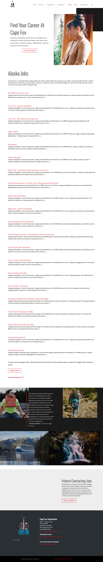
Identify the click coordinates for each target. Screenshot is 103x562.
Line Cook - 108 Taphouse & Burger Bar (23, 119)
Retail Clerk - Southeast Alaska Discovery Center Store (28, 170)
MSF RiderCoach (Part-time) (18, 93)
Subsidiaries (50, 4)
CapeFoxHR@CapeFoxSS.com (49, 544)
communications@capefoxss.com (50, 531)
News (75, 4)
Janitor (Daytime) (14, 157)
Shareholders (84, 4)
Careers (70, 4)
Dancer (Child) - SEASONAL (18, 286)
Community (60, 4)
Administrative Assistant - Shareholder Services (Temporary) (31, 234)
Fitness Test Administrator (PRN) (20, 312)
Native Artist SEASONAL (17, 196)
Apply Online (14, 370)
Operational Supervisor (17, 337)
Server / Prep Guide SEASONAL (19, 260)
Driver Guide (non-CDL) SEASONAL (21, 222)
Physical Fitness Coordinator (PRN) (21, 325)
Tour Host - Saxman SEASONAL (20, 106)
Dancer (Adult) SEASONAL (17, 273)
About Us (40, 4)
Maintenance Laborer (16, 350)
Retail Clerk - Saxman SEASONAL (20, 209)
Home (34, 4)
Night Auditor (13, 132)
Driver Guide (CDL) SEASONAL (19, 247)
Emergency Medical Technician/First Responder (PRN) (28, 299)
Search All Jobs (29, 50)
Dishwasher (12, 144)
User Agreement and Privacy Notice (62, 559)
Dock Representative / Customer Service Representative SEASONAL (33, 183)
